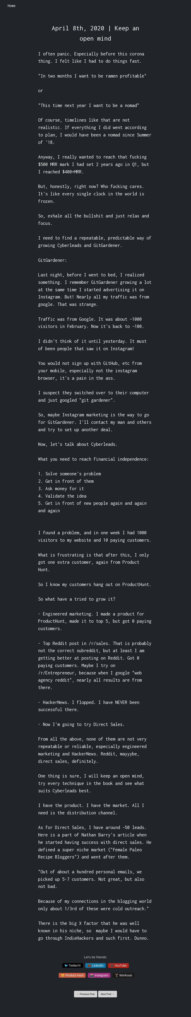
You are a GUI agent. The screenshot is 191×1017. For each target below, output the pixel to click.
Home (12, 6)
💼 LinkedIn (95, 965)
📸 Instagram (99, 975)
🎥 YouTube (118, 965)
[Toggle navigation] (182, 6)
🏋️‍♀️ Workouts (123, 975)
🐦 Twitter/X (72, 965)
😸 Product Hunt (72, 975)
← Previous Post (86, 994)
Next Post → (107, 994)
